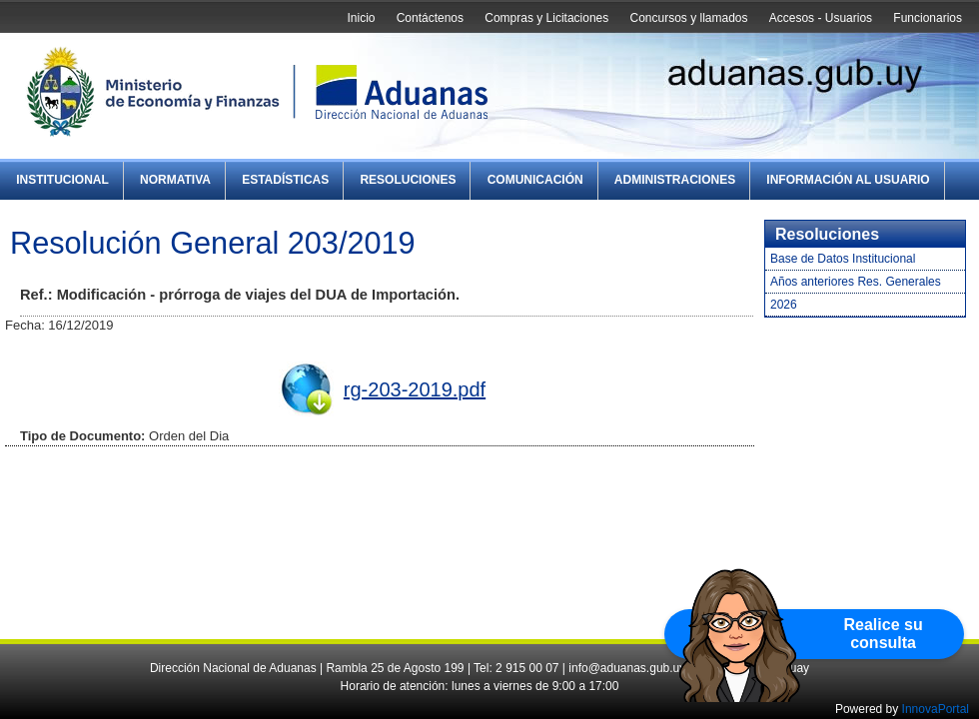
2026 (783, 305)
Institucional (62, 180)
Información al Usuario (847, 180)
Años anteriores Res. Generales (855, 282)
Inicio (361, 18)
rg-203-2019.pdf (415, 389)
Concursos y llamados (688, 18)
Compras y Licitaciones (546, 18)
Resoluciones (408, 180)
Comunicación (535, 180)
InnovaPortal (935, 709)
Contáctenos (430, 18)
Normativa (175, 180)
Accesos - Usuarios (820, 18)
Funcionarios (927, 18)
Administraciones (674, 180)
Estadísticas (285, 180)
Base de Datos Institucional (842, 259)
